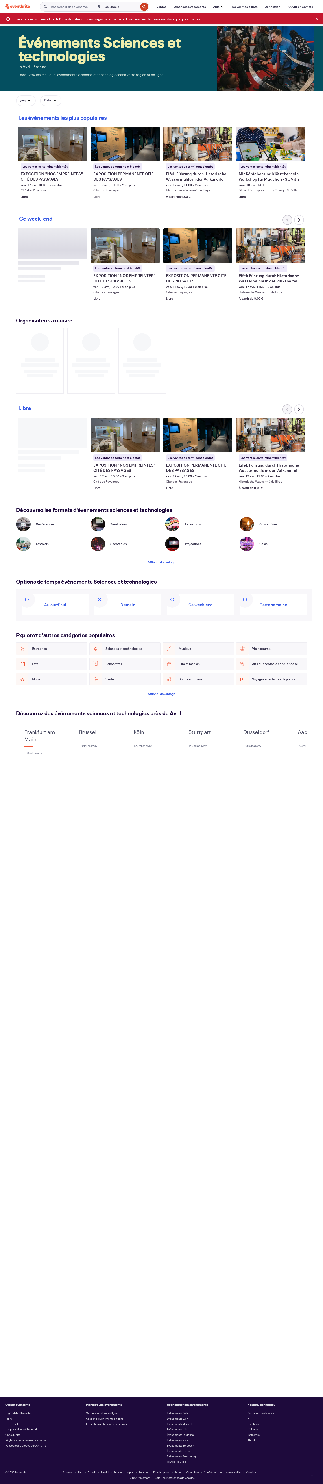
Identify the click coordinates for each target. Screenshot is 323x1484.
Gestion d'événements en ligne (105, 1418)
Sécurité (144, 1472)
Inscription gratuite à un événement (107, 1424)
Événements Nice (177, 1440)
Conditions (192, 1472)
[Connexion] (272, 6)
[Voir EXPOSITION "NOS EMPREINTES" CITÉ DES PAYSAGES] (52, 144)
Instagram (254, 1434)
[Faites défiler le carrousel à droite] (299, 413)
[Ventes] (161, 6)
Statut (178, 1472)
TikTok (251, 1440)
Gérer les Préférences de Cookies (175, 1478)
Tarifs (8, 1418)
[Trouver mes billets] (244, 6)
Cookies (251, 1472)
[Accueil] (17, 6)
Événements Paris (177, 1413)
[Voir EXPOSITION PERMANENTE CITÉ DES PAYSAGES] (125, 144)
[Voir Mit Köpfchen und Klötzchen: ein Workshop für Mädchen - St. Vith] (270, 144)
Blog (80, 1472)
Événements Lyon (177, 1418)
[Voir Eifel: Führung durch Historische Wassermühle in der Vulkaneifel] (197, 144)
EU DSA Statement (139, 1478)
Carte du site (12, 1434)
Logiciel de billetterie (18, 1413)
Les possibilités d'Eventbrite (22, 1429)
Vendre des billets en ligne (102, 1413)
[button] (218, 7)
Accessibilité (234, 1472)
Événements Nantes (179, 1451)
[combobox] (121, 7)
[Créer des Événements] (190, 6)
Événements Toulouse (180, 1434)
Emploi (105, 1472)
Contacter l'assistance (261, 1413)
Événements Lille (177, 1429)
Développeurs (161, 1472)
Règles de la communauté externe (25, 1440)
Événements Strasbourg (181, 1456)
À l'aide (92, 1472)
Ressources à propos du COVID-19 (25, 1445)
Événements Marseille (180, 1424)
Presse (117, 1472)
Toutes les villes (176, 1461)
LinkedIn (253, 1429)
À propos (68, 1472)
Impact (130, 1472)
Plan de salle (12, 1424)
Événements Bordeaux (180, 1445)
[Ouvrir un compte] (301, 6)
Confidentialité (213, 1472)
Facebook (253, 1424)
